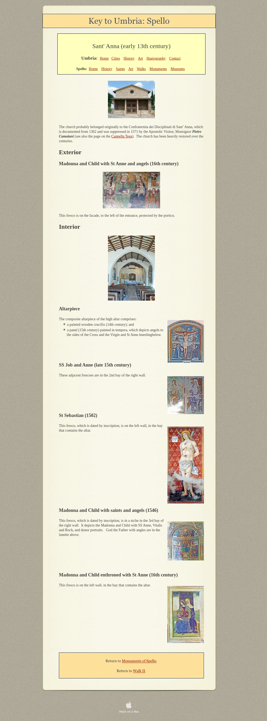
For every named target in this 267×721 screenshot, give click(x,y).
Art (140, 58)
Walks (141, 69)
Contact (175, 58)
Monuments (158, 69)
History (129, 58)
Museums (178, 69)
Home (104, 58)
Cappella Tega (121, 136)
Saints (120, 69)
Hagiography (156, 58)
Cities (115, 58)
